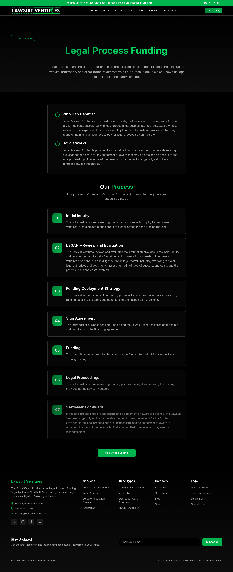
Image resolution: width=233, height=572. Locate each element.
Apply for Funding (116, 452)
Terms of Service (201, 493)
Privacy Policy (199, 487)
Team (130, 10)
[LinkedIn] (205, 3)
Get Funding (213, 10)
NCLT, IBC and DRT (130, 507)
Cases (118, 10)
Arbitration (89, 507)
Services (170, 10)
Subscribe (212, 541)
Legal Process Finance (96, 487)
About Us (160, 487)
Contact (153, 10)
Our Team (161, 493)
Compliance (198, 504)
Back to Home (23, 38)
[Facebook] (214, 3)
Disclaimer (197, 498)
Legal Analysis (91, 493)
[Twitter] (218, 3)
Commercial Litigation (131, 487)
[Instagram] (210, 3)
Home (94, 10)
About (106, 10)
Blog (141, 10)
